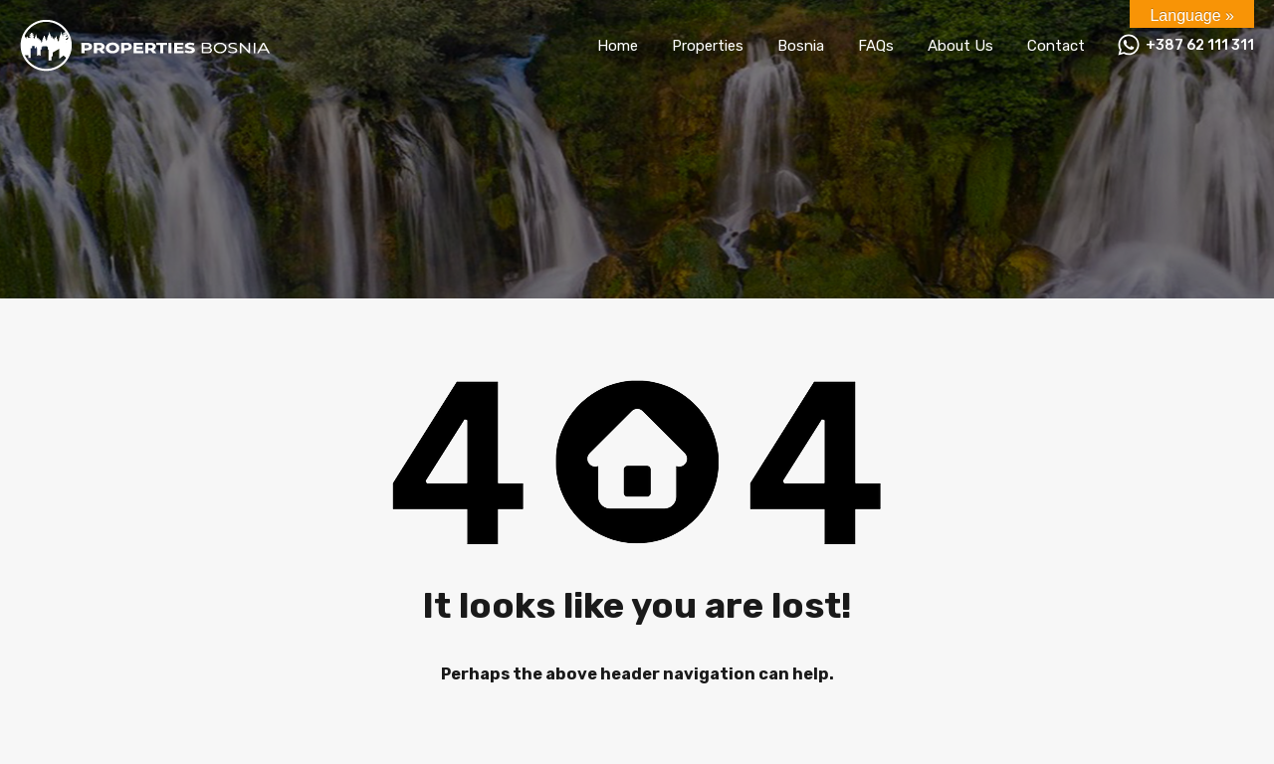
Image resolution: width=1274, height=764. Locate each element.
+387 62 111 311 (1200, 46)
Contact (1056, 46)
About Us (960, 46)
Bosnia (800, 46)
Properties (707, 46)
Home (617, 46)
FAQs (876, 46)
